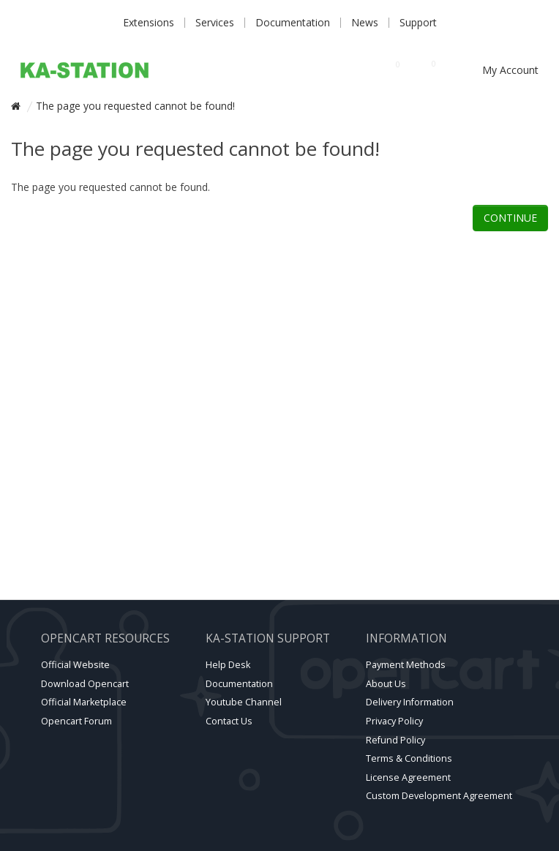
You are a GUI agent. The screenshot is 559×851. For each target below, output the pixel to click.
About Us (386, 684)
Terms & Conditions (409, 758)
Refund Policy (395, 740)
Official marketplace (84, 702)
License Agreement (408, 777)
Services (214, 22)
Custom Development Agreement (439, 796)
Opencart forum (76, 721)
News (364, 22)
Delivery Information (410, 702)
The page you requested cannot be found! (135, 106)
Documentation (292, 22)
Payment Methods (406, 665)
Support (418, 22)
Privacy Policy (394, 721)
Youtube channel (244, 702)
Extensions (148, 22)
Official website (75, 665)
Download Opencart (85, 684)
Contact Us (229, 721)
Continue (510, 218)
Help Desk (228, 665)
